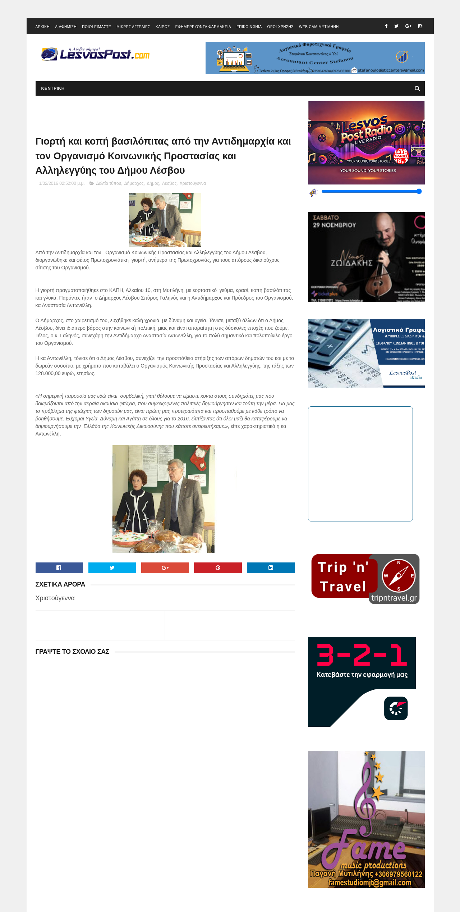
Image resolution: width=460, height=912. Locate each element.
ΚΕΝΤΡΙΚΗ (53, 88)
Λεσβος (169, 183)
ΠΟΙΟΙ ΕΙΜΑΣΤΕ (96, 27)
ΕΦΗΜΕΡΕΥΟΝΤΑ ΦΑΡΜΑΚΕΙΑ (203, 27)
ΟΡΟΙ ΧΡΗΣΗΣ (280, 27)
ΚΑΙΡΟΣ (163, 27)
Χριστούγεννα (193, 183)
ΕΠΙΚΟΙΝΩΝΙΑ (249, 27)
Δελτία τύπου (108, 183)
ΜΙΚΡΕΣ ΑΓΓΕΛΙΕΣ (133, 27)
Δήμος (153, 183)
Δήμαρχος (134, 183)
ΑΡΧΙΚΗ (43, 27)
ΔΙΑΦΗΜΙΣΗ (66, 27)
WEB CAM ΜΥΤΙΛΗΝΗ (319, 27)
